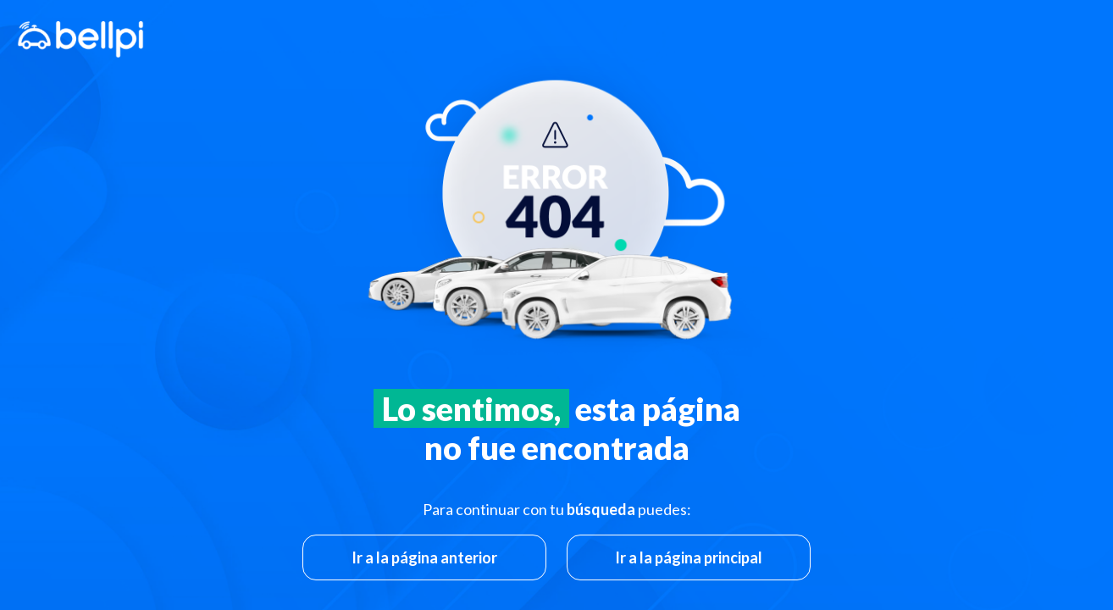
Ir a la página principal (688, 557)
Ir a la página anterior (424, 557)
